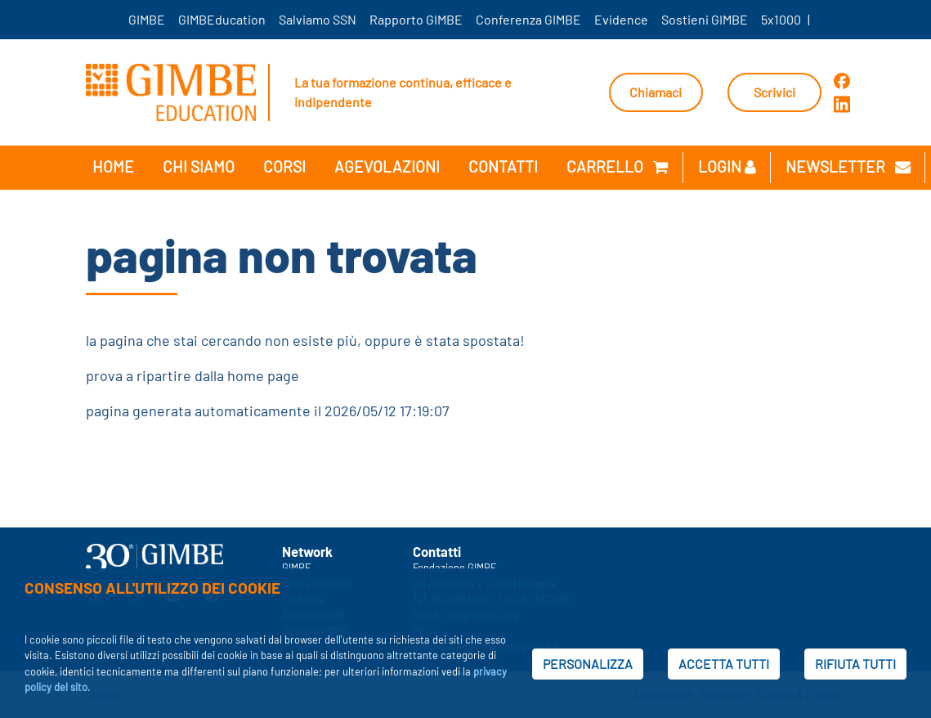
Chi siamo (199, 166)
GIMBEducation (222, 19)
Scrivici (774, 92)
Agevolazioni (387, 166)
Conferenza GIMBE (528, 19)
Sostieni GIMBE (704, 19)
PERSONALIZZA (588, 663)
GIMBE (146, 19)
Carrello (617, 166)
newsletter (848, 166)
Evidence (621, 19)
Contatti (503, 166)
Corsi (284, 166)
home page (263, 375)
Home (113, 166)
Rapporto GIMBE (416, 19)
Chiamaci (655, 92)
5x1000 (781, 19)
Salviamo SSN (317, 19)
